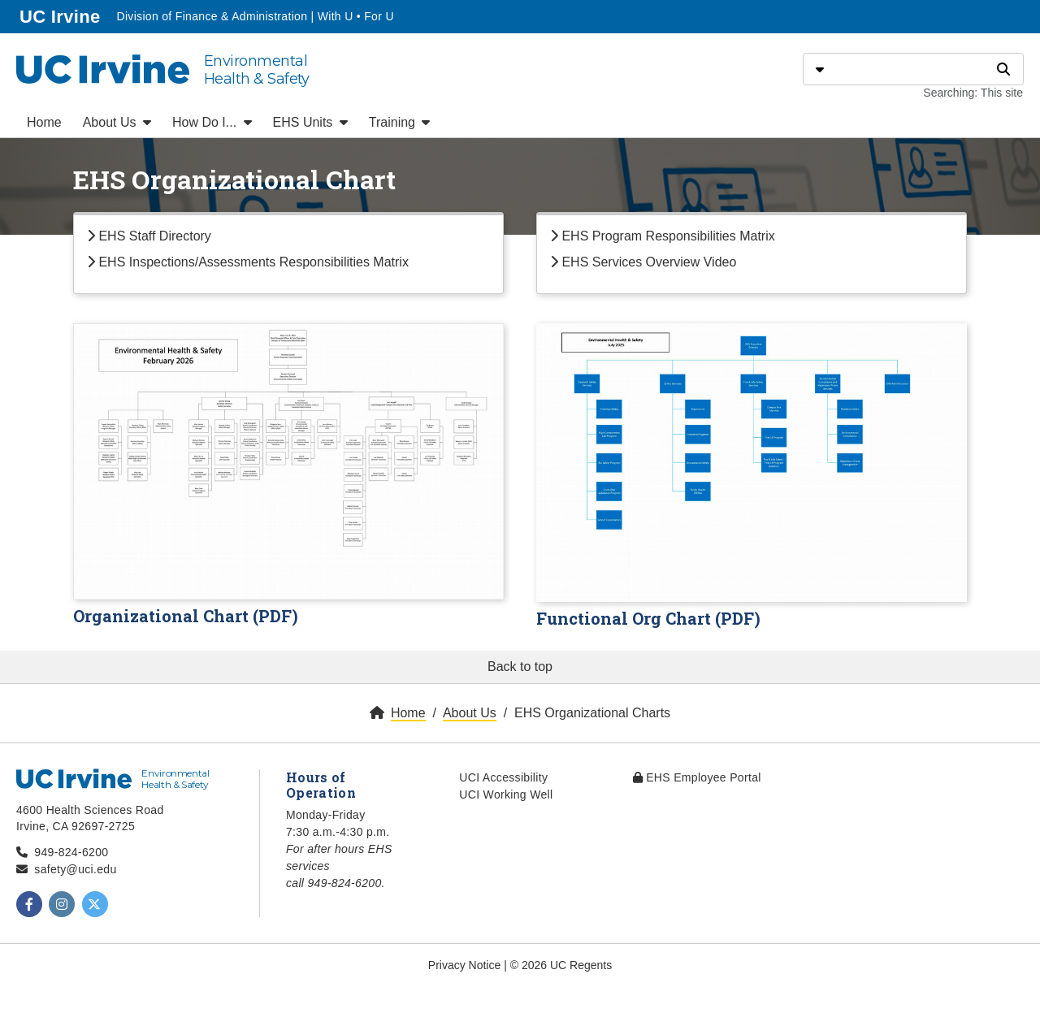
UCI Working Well (505, 794)
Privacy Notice (464, 965)
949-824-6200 (71, 852)
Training (400, 122)
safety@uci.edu (75, 869)
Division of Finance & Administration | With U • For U (254, 16)
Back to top (520, 666)
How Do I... (212, 122)
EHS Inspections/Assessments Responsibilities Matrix (248, 262)
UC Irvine (61, 15)
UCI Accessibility (503, 777)
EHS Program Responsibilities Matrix (662, 236)
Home (44, 122)
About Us (117, 122)
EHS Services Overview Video (643, 262)
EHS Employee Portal (697, 777)
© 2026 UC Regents (561, 965)
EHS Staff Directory (149, 236)
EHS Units (310, 122)
